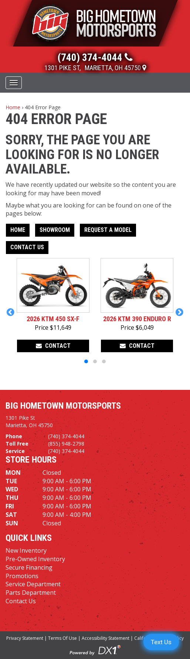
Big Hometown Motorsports (63, 406)
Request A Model (108, 229)
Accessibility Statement (105, 638)
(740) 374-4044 (66, 436)
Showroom (55, 229)
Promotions (22, 576)
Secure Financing (29, 567)
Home (13, 107)
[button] (11, 312)
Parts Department (31, 592)
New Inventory (26, 550)
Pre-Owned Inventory (35, 559)
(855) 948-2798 (66, 443)
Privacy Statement (24, 638)
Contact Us (27, 247)
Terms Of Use (62, 638)
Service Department (33, 584)
